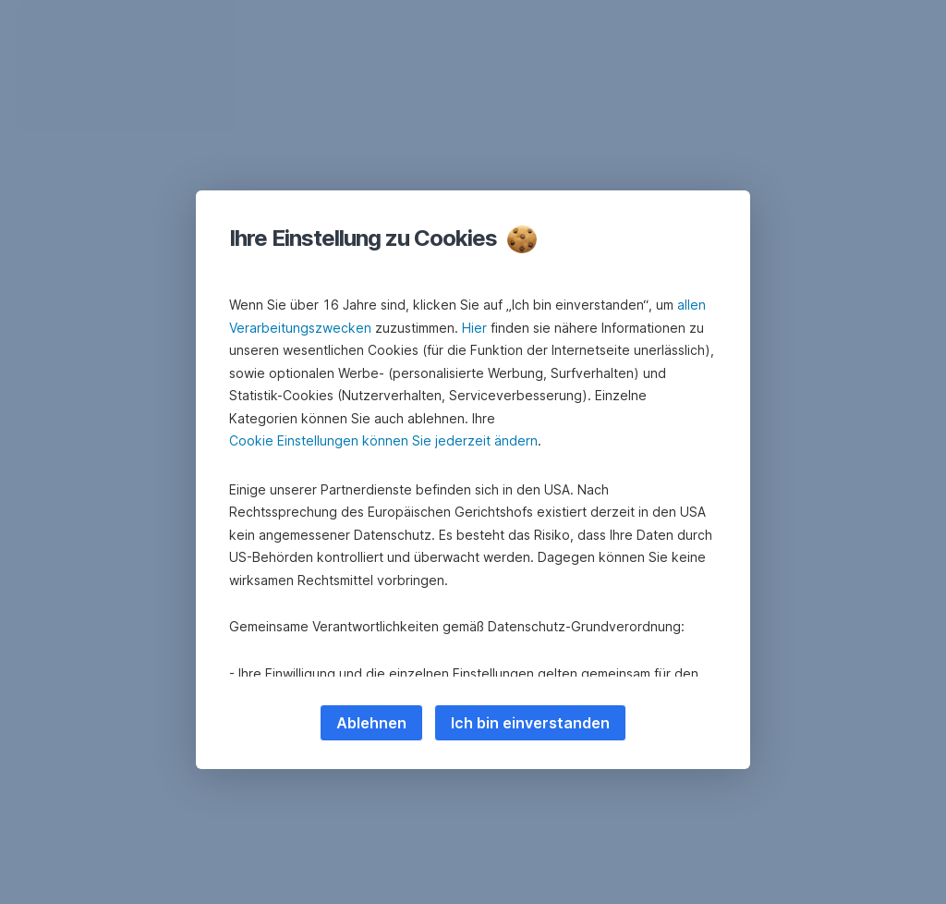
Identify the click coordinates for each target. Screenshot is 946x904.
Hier (474, 328)
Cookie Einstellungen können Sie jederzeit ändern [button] (383, 440)
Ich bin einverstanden (530, 723)
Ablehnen (371, 723)
